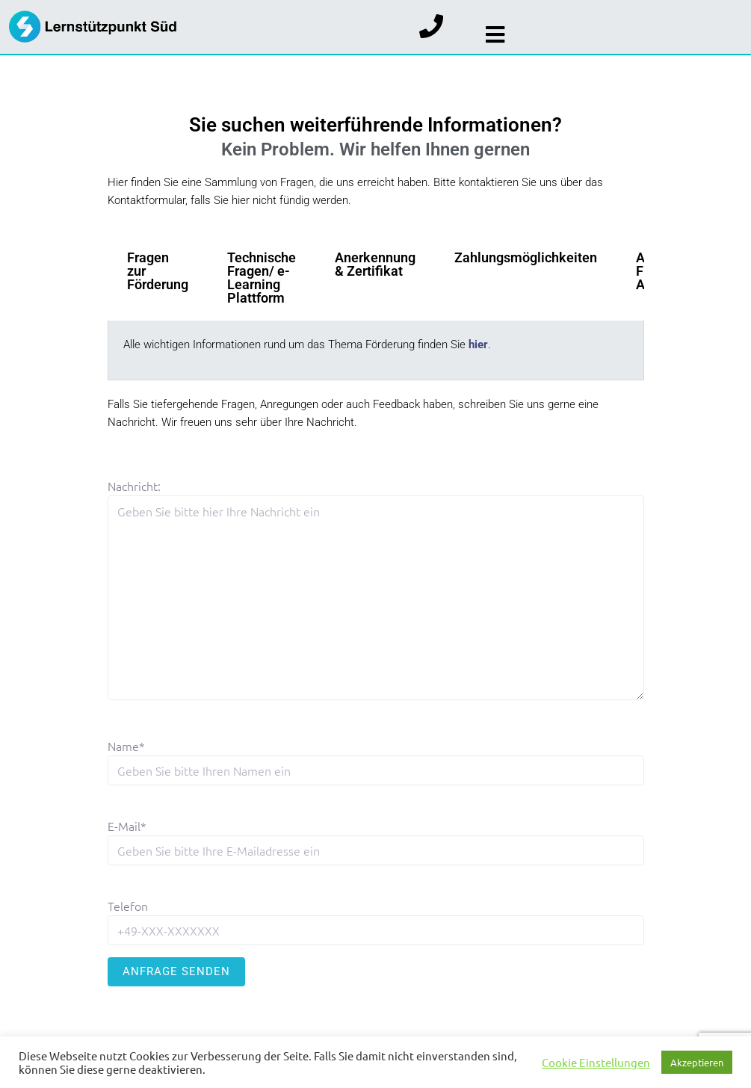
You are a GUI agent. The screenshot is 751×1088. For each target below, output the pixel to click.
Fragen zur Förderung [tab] (157, 271)
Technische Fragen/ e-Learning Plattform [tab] (261, 278)
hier (478, 344)
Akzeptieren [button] (696, 1062)
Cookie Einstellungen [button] (596, 1062)
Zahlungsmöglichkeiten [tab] (525, 257)
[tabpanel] (376, 350)
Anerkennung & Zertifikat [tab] (375, 264)
